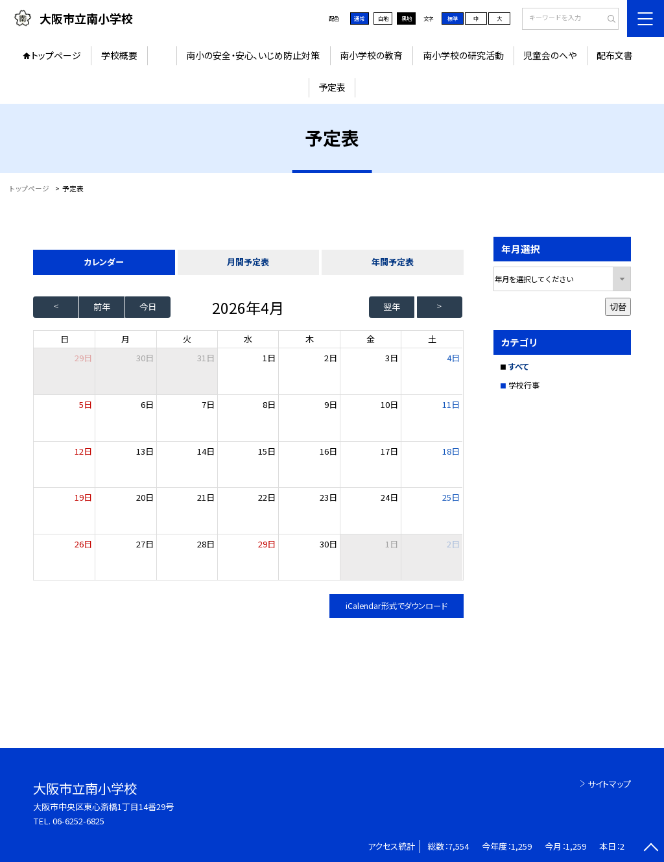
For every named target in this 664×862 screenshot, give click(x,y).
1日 (269, 358)
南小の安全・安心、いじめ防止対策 (253, 55)
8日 (269, 404)
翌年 (391, 306)
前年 (101, 306)
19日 (83, 497)
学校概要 (119, 55)
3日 (391, 358)
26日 (83, 544)
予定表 (332, 86)
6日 (147, 404)
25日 (451, 497)
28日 (206, 544)
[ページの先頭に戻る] (650, 848)
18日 (451, 451)
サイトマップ (609, 784)
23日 (328, 497)
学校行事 (524, 385)
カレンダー (104, 262)
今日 (147, 306)
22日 (267, 497)
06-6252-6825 (78, 821)
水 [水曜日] (248, 339)
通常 (359, 18)
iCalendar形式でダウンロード (396, 606)
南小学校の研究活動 (463, 55)
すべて (518, 366)
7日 (208, 404)
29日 (267, 544)
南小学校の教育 (371, 55)
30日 (145, 358)
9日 (330, 404)
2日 (330, 358)
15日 (267, 451)
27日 (145, 544)
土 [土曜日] (432, 339)
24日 (389, 497)
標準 (452, 18)
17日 (389, 451)
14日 (206, 451)
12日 (83, 451)
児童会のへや (549, 55)
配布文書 (615, 55)
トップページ (56, 55)
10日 (389, 404)
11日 (451, 404)
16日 (328, 451)
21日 (206, 497)
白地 (383, 18)
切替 (618, 306)
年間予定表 (393, 262)
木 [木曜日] (309, 339)
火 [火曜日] (187, 339)
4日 (453, 358)
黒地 (406, 18)
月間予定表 (248, 262)
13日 (145, 451)
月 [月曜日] (125, 339)
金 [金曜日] (370, 339)
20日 (145, 497)
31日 (206, 358)
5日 (85, 404)
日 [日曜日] (64, 339)
